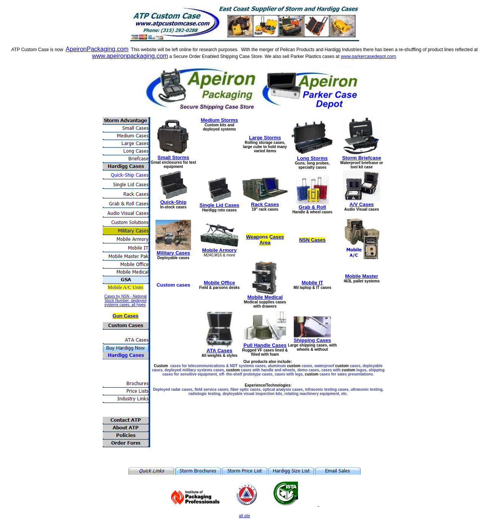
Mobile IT (312, 282)
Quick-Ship (173, 202)
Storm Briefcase (361, 158)
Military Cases (173, 253)
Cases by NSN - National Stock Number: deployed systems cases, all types (125, 300)
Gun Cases (126, 316)
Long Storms (312, 158)
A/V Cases (362, 204)
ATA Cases (219, 350)
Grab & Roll (312, 207)
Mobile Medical (264, 297)
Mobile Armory (219, 250)
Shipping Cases (312, 340)
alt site (244, 516)
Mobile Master (361, 276)
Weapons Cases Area (265, 239)
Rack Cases (265, 204)
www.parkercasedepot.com (368, 56)
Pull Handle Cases (265, 345)
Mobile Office (219, 282)
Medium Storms (219, 120)
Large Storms (265, 137)
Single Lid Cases (219, 205)
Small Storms (173, 157)
